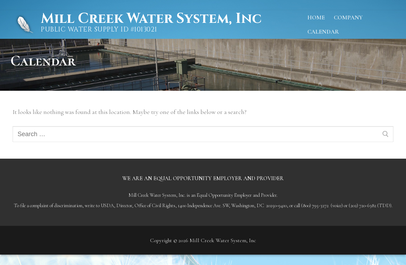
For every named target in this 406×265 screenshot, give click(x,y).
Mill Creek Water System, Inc (151, 19)
